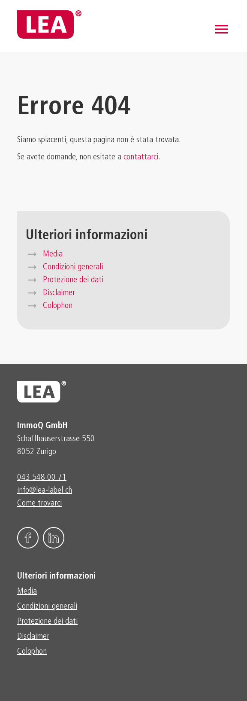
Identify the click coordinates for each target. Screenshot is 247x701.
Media (53, 254)
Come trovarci (39, 503)
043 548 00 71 (41, 477)
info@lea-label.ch (44, 490)
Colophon (57, 306)
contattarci (141, 157)
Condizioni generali (73, 267)
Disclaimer (59, 293)
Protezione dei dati (73, 280)
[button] (221, 29)
